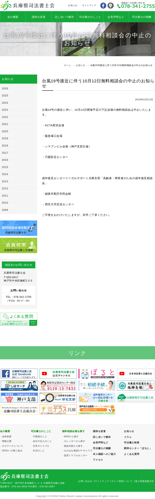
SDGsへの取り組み (12, 450)
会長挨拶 (7, 436)
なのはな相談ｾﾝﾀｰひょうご (78, 450)
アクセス (110, 5)
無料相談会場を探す (73, 431)
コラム (128, 437)
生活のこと (39, 450)
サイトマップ (89, 5)
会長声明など (116, 16)
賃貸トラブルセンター (76, 455)
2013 (5, 181)
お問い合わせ (85, 481)
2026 (5, 88)
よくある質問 (131, 454)
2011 (5, 195)
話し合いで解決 (64, 16)
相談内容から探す (73, 446)
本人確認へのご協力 (104, 454)
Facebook (103, 5)
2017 (5, 152)
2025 (5, 95)
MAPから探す (71, 436)
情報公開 (7, 441)
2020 (5, 131)
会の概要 (12, 16)
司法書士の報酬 (141, 16)
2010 (5, 202)
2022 (5, 117)
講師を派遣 (38, 16)
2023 (5, 109)
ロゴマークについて (12, 446)
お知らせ (73, 5)
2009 (5, 209)
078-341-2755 (136, 5)
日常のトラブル (41, 446)
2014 (5, 174)
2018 (5, 145)
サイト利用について (122, 481)
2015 (5, 167)
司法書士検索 (131, 442)
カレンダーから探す (74, 441)
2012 (5, 188)
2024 (5, 102)
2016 (5, 159)
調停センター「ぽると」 (138, 448)
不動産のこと (40, 436)
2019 (5, 138)
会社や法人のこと (42, 441)
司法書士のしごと (90, 16)
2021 (5, 124)
